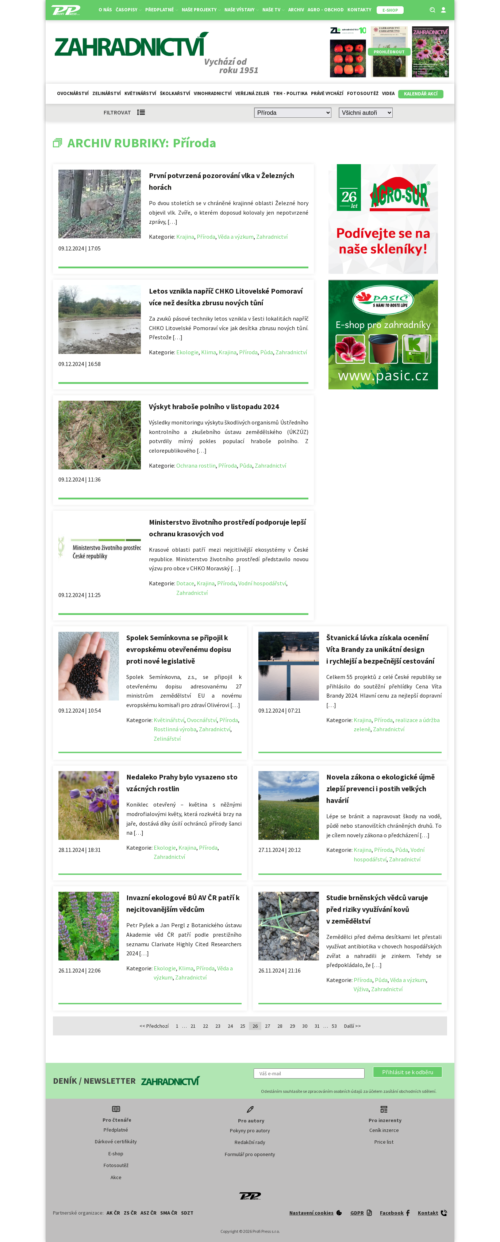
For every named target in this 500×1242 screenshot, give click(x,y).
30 (304, 1026)
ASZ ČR (149, 1212)
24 (230, 1026)
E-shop (115, 1153)
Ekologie (187, 352)
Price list (383, 1142)
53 (334, 1026)
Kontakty (359, 10)
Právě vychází (327, 93)
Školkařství (175, 93)
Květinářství (140, 93)
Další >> (352, 1026)
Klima (208, 352)
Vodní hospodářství (262, 583)
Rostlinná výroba (175, 729)
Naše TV (273, 10)
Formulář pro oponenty (250, 1154)
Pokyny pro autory (250, 1130)
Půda (266, 352)
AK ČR (113, 1212)
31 (317, 1026)
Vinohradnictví (213, 93)
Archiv (296, 10)
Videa (388, 93)
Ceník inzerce (384, 1130)
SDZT (187, 1212)
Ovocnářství (73, 93)
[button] (407, 1072)
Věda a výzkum (236, 236)
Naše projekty (201, 10)
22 (205, 1026)
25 (242, 1026)
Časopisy (129, 10)
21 (193, 1026)
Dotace (185, 583)
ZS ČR (130, 1212)
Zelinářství (106, 93)
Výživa (361, 989)
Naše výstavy (241, 10)
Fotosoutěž (362, 93)
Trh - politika (290, 93)
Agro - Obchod (326, 10)
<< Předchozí (154, 1026)
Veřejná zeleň (252, 93)
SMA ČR (168, 1212)
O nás (105, 10)
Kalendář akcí (421, 94)
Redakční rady (250, 1142)
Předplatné (161, 10)
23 (217, 1026)
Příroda (206, 236)
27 (267, 1026)
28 (279, 1026)
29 (292, 1026)
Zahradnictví (272, 236)
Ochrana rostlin (196, 465)
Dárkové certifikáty (116, 1141)
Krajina (185, 236)
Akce (116, 1177)
